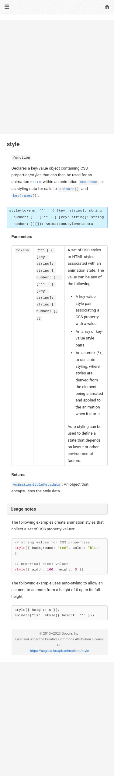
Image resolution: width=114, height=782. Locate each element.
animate (66, 189)
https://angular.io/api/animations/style (59, 651)
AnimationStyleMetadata (36, 485)
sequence (88, 182)
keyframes (23, 196)
